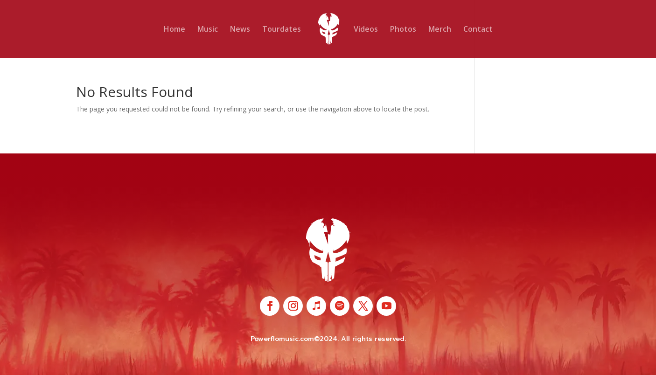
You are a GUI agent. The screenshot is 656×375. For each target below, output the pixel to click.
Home (174, 30)
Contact (478, 30)
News (240, 30)
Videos (366, 30)
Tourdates (281, 30)
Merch (439, 30)
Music (207, 30)
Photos (403, 30)
